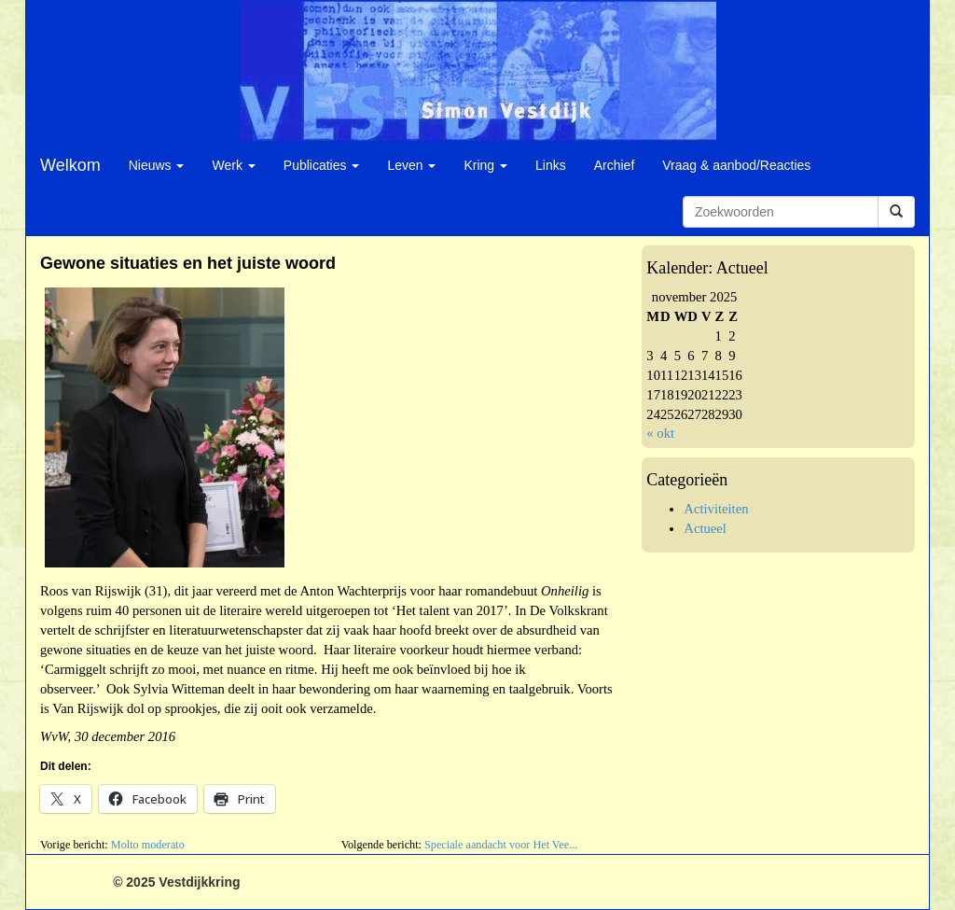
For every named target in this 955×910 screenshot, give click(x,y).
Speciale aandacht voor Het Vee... (500, 844)
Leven (411, 165)
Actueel (705, 528)
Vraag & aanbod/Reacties (736, 165)
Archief (614, 165)
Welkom (70, 165)
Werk (233, 165)
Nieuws (157, 165)
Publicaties (322, 165)
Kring (485, 165)
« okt (660, 433)
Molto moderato (148, 844)
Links (550, 165)
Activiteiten (716, 508)
